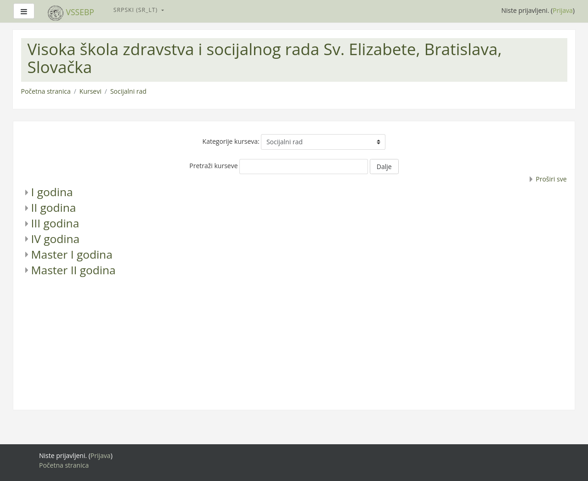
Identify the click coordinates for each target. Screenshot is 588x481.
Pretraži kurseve (213, 165)
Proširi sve (551, 179)
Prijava (563, 10)
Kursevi (90, 91)
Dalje (384, 166)
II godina (53, 207)
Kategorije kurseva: (231, 141)
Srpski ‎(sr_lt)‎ (136, 10)
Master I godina (72, 254)
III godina (55, 223)
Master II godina (73, 269)
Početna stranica (46, 91)
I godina (52, 191)
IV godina (55, 238)
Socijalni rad (128, 91)
